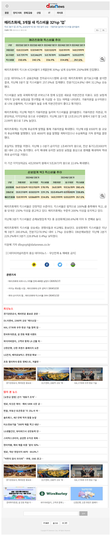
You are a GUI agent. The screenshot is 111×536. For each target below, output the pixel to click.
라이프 (60, 12)
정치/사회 (17, 12)
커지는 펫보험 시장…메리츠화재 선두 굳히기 (28, 288)
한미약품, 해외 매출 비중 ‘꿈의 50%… (22, 445)
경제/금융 (28, 12)
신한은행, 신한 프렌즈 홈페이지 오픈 (21, 348)
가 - (103, 30)
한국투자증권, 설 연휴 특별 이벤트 (20, 334)
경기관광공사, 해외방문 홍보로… (19, 383)
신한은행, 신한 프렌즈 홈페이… (86, 502)
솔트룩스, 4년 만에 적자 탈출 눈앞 (20, 417)
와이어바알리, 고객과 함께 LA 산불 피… (23, 341)
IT (49, 12)
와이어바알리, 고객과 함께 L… (53, 502)
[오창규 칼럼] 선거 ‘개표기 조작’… (20, 397)
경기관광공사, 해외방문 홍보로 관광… (22, 313)
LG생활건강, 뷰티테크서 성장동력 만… (22, 431)
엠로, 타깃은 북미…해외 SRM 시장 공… (23, 403)
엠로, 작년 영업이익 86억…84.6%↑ (21, 451)
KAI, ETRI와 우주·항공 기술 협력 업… (22, 327)
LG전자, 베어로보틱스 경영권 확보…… (22, 354)
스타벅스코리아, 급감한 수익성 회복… (22, 438)
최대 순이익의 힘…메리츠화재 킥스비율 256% (28, 295)
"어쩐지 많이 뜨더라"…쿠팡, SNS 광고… (23, 458)
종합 (7, 12)
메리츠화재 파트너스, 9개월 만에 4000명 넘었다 (28, 281)
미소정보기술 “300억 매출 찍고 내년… (22, 424)
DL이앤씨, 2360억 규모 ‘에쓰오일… (21, 320)
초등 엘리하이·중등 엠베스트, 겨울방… (22, 361)
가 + (97, 30)
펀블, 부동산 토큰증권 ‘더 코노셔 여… (22, 410)
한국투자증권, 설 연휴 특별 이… (19, 502)
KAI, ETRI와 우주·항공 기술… (86, 383)
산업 (39, 12)
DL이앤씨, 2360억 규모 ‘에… (53, 383)
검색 (83, 513)
